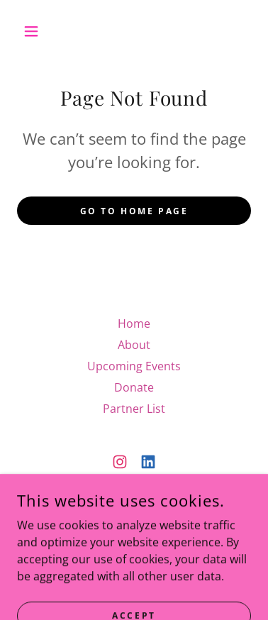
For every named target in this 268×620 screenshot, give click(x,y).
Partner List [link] (134, 408)
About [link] (134, 345)
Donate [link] (134, 387)
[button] (34, 31)
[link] (120, 462)
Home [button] (134, 323)
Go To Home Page (134, 211)
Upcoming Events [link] (134, 366)
